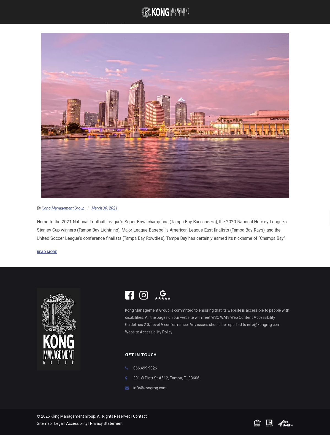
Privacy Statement (106, 431)
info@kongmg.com (150, 396)
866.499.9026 (145, 376)
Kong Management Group (63, 216)
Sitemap (44, 431)
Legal (59, 431)
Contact (140, 424)
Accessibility (77, 431)
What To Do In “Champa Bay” (83, 28)
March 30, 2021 (104, 216)
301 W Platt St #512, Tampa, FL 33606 (166, 386)
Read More (47, 260)
